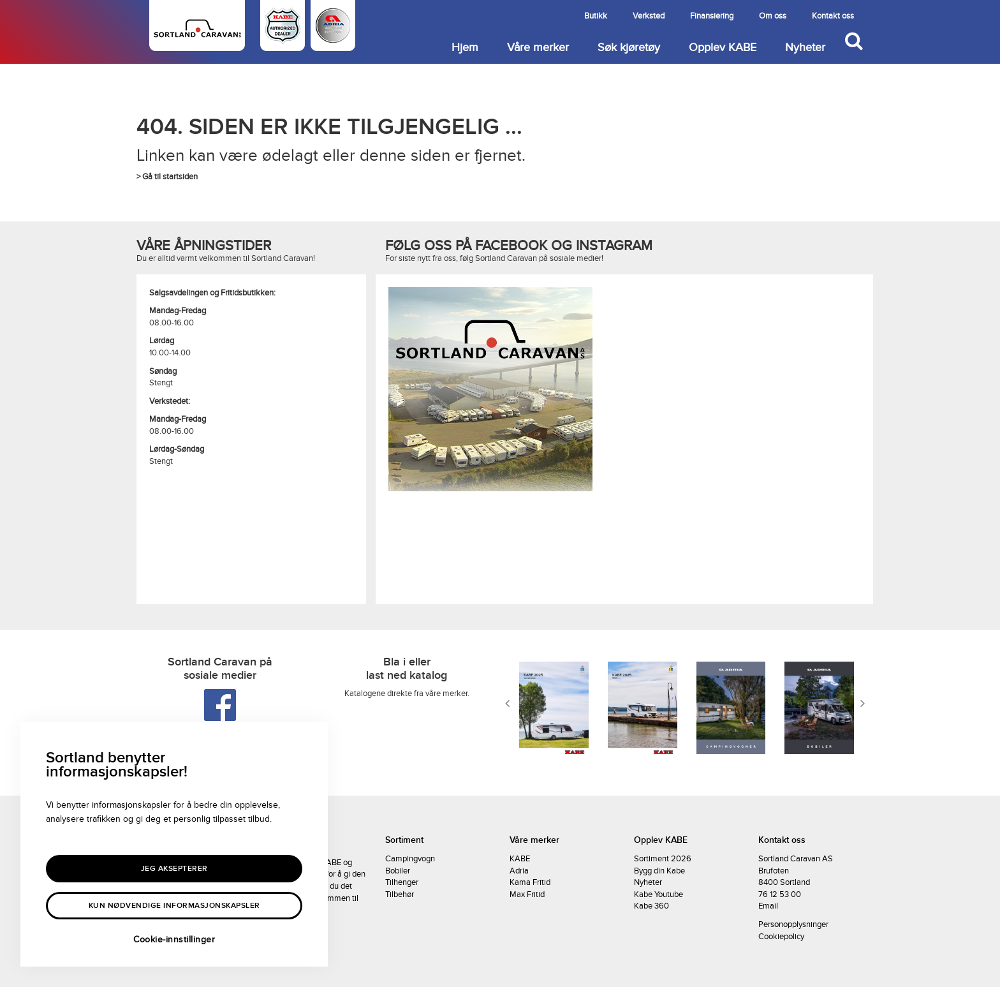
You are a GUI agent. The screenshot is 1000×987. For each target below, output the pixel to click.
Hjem (465, 47)
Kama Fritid (530, 882)
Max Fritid (527, 894)
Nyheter (805, 47)
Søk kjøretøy (629, 47)
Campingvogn (410, 859)
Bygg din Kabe (659, 871)
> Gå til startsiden (167, 177)
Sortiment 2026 (662, 859)
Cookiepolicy (781, 936)
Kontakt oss (833, 16)
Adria (519, 871)
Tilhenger (401, 882)
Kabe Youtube (658, 894)
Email (768, 906)
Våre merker (538, 47)
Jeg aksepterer (174, 868)
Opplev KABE (722, 47)
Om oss (772, 16)
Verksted (649, 16)
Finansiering (711, 16)
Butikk (595, 16)
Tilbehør (399, 894)
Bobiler (397, 871)
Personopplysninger (793, 924)
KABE (520, 859)
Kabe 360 (651, 906)
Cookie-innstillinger (174, 939)
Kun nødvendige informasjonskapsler (174, 905)
